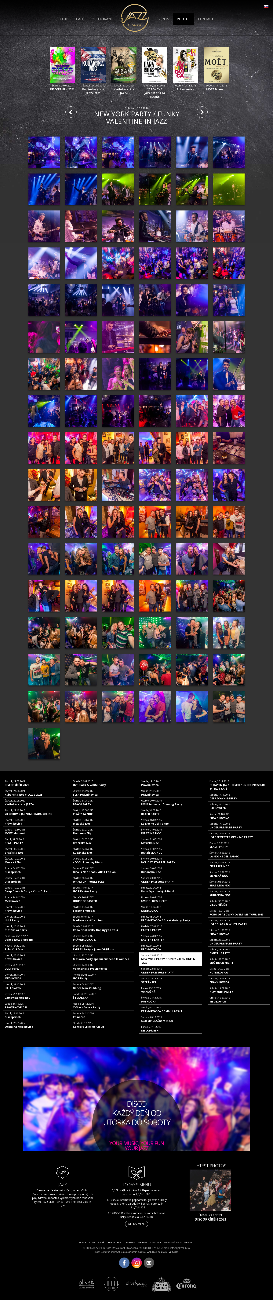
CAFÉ (80, 19)
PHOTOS (183, 19)
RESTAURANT (102, 19)
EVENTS (163, 19)
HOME (82, 1242)
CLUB (64, 19)
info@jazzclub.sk (180, 1248)
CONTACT (205, 19)
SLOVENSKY (187, 1242)
